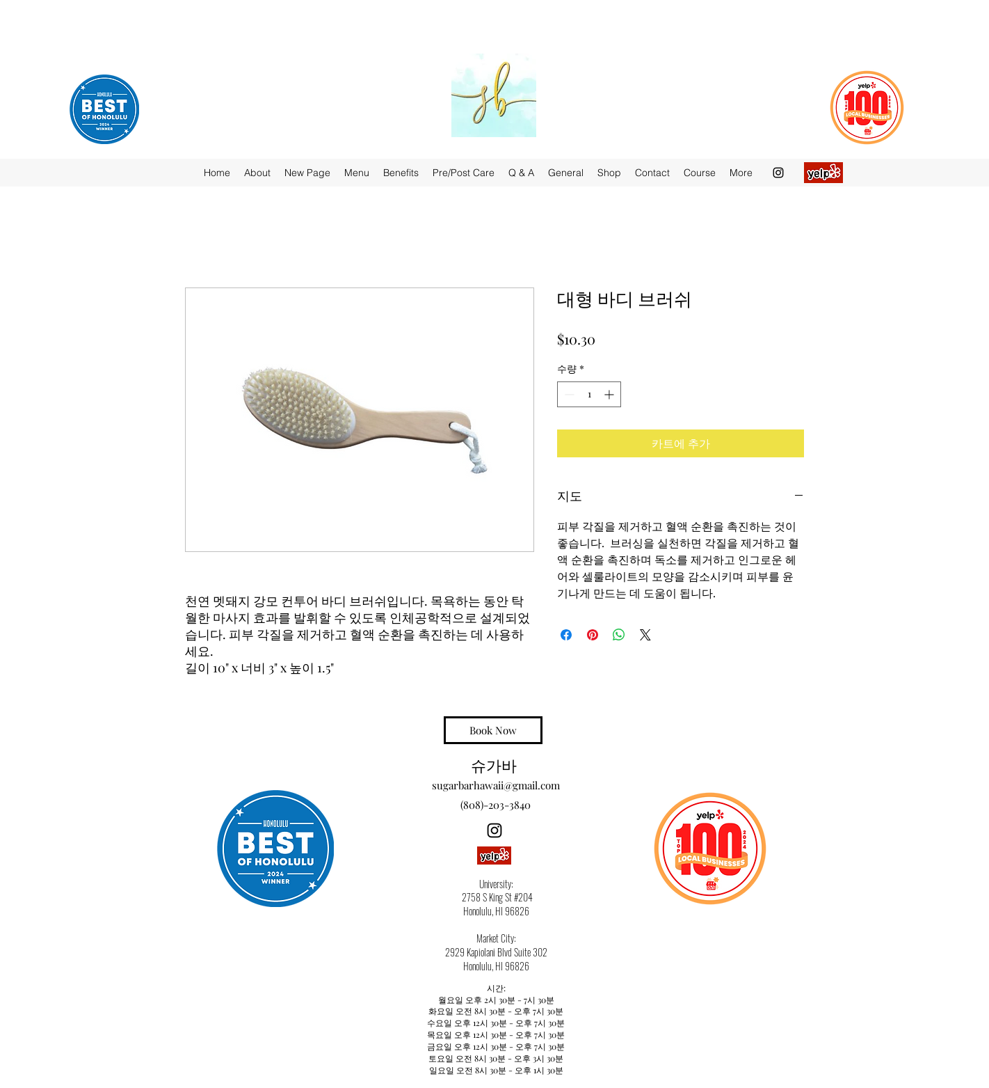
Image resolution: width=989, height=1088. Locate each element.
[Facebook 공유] (566, 634)
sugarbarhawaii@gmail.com (496, 785)
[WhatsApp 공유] (619, 634)
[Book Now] (493, 730)
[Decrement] (568, 394)
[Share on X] (645, 634)
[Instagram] (778, 173)
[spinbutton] (589, 394)
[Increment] (610, 394)
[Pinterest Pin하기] (592, 634)
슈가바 (494, 764)
